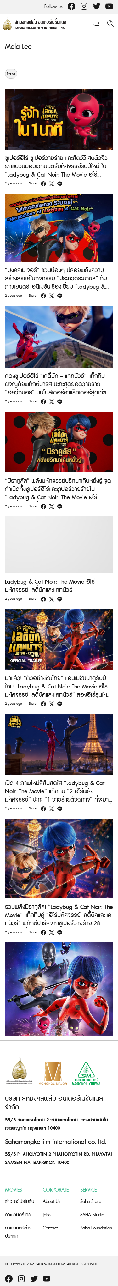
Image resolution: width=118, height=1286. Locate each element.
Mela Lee (18, 46)
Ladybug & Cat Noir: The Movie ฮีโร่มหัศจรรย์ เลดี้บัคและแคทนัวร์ (50, 586)
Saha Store (90, 1201)
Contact (50, 1228)
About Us (51, 1201)
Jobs (47, 1214)
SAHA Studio (92, 1214)
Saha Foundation (96, 1228)
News (11, 73)
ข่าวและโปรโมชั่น (19, 1201)
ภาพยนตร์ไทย (18, 1214)
